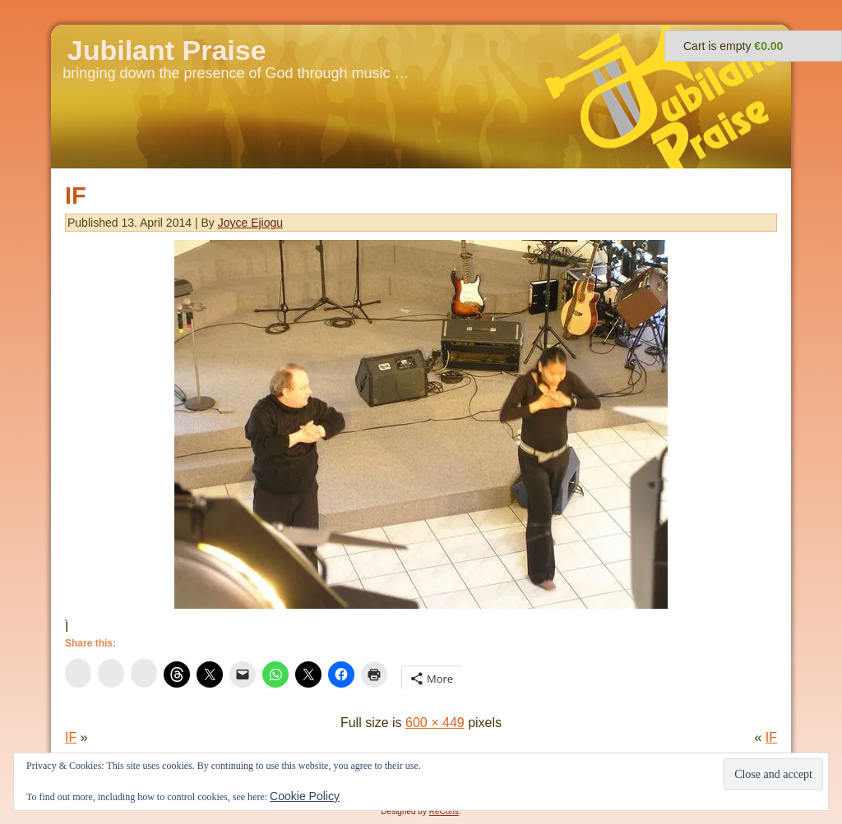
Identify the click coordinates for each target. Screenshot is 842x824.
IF (75, 195)
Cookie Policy (305, 796)
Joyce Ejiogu (250, 222)
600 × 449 (435, 723)
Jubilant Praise (166, 50)
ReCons (444, 811)
